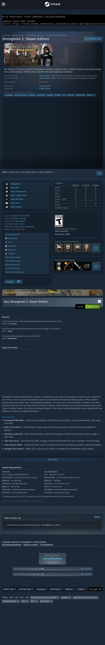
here (48, 526)
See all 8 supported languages (66, 204)
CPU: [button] (24, 603)
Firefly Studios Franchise (35, 37)
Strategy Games (18, 37)
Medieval (32, 96)
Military (89, 96)
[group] (52, 601)
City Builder (9, 96)
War (64, 96)
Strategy (23, 220)
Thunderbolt (12, 340)
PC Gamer (13, 325)
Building (57, 96)
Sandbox (50, 96)
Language (41, 591)
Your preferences (46, 546)
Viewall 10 (96, 262)
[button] (92, 308)
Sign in (4, 174)
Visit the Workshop (12, 270)
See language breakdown (11, 546)
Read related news (12, 266)
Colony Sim (41, 96)
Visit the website (12, 236)
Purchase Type (25, 591)
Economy (71, 96)
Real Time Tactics (21, 96)
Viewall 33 (96, 243)
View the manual (13, 259)
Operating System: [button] (9, 603)
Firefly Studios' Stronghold (24, 228)
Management (80, 96)
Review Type (8, 591)
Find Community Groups (14, 274)
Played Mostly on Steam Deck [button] (84, 599)
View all (97, 518)
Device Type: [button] (44, 603)
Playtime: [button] (64, 599)
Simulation (15, 220)
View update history (13, 263)
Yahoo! (10, 333)
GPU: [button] (33, 603)
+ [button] (94, 96)
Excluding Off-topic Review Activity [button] (43, 599)
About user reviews (31, 546)
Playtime (68, 591)
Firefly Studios (45, 88)
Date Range (55, 591)
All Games (6, 37)
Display (81, 591)
